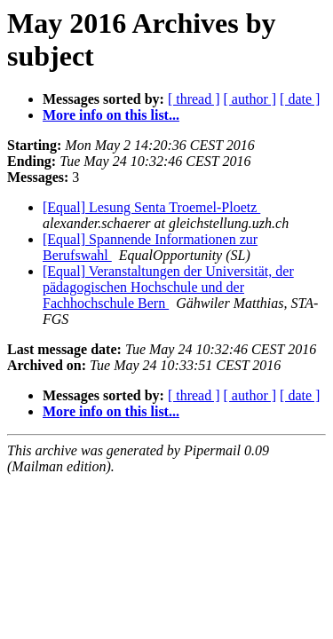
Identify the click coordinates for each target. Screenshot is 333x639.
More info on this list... (111, 114)
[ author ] (250, 98)
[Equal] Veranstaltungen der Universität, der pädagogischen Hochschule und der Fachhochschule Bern (168, 287)
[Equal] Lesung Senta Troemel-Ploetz (151, 207)
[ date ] (300, 98)
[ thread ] (194, 98)
